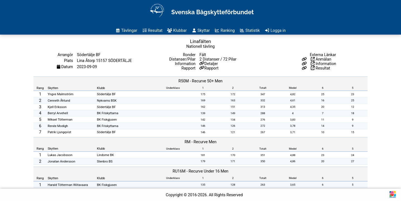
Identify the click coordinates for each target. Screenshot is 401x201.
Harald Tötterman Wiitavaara (68, 185)
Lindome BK (105, 155)
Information (323, 63)
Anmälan (321, 59)
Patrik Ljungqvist (59, 132)
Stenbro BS (105, 161)
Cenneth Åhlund (59, 100)
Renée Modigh (58, 126)
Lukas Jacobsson (60, 155)
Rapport (211, 68)
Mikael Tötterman (60, 119)
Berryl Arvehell (58, 113)
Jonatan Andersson (61, 161)
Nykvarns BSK (107, 100)
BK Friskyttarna (107, 113)
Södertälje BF (106, 94)
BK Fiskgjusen (107, 119)
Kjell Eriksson (57, 107)
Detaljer (211, 63)
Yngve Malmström (60, 94)
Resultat (320, 68)
